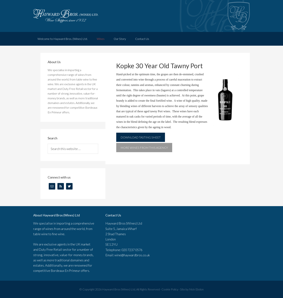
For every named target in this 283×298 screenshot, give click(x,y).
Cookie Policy (170, 289)
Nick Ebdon (196, 289)
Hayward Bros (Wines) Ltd (118, 289)
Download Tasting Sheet (141, 137)
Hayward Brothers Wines (141, 16)
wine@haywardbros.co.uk (132, 255)
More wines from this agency (144, 147)
